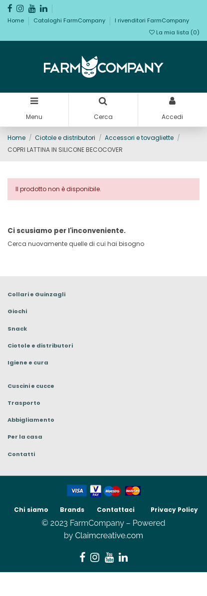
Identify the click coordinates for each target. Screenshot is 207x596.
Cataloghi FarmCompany (70, 20)
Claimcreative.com (109, 535)
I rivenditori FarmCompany (152, 20)
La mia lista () (174, 32)
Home (16, 20)
